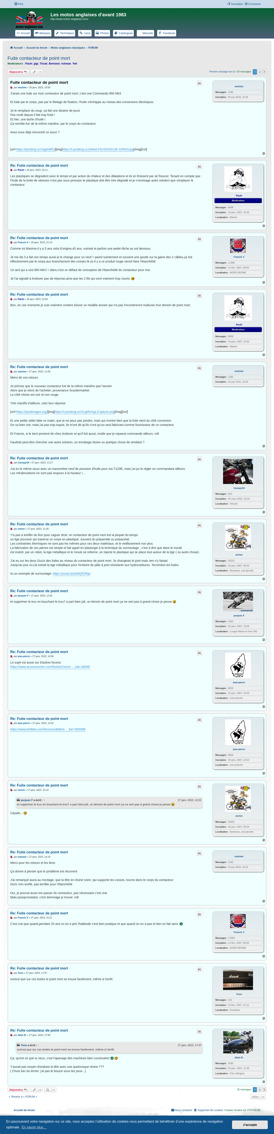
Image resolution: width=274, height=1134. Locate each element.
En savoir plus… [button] (34, 1127)
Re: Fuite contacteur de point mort (39, 165)
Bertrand (54, 63)
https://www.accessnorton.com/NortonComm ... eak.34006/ (50, 666)
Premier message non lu (222, 71)
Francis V (239, 257)
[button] (264, 71)
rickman (66, 63)
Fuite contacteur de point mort (38, 58)
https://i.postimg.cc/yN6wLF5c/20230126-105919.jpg (98, 149)
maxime (239, 86)
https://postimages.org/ (31, 411)
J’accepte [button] (250, 1125)
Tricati (44, 63)
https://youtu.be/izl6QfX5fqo (72, 573)
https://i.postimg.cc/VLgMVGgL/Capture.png (85, 411)
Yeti (74, 63)
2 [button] (259, 72)
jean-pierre (239, 682)
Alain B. (239, 1057)
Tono (239, 994)
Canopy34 (239, 488)
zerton (239, 554)
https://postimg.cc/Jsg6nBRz (35, 149)
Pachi (28, 63)
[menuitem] (18, 4)
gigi (36, 63)
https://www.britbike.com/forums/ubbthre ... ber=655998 (47, 729)
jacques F (239, 615)
